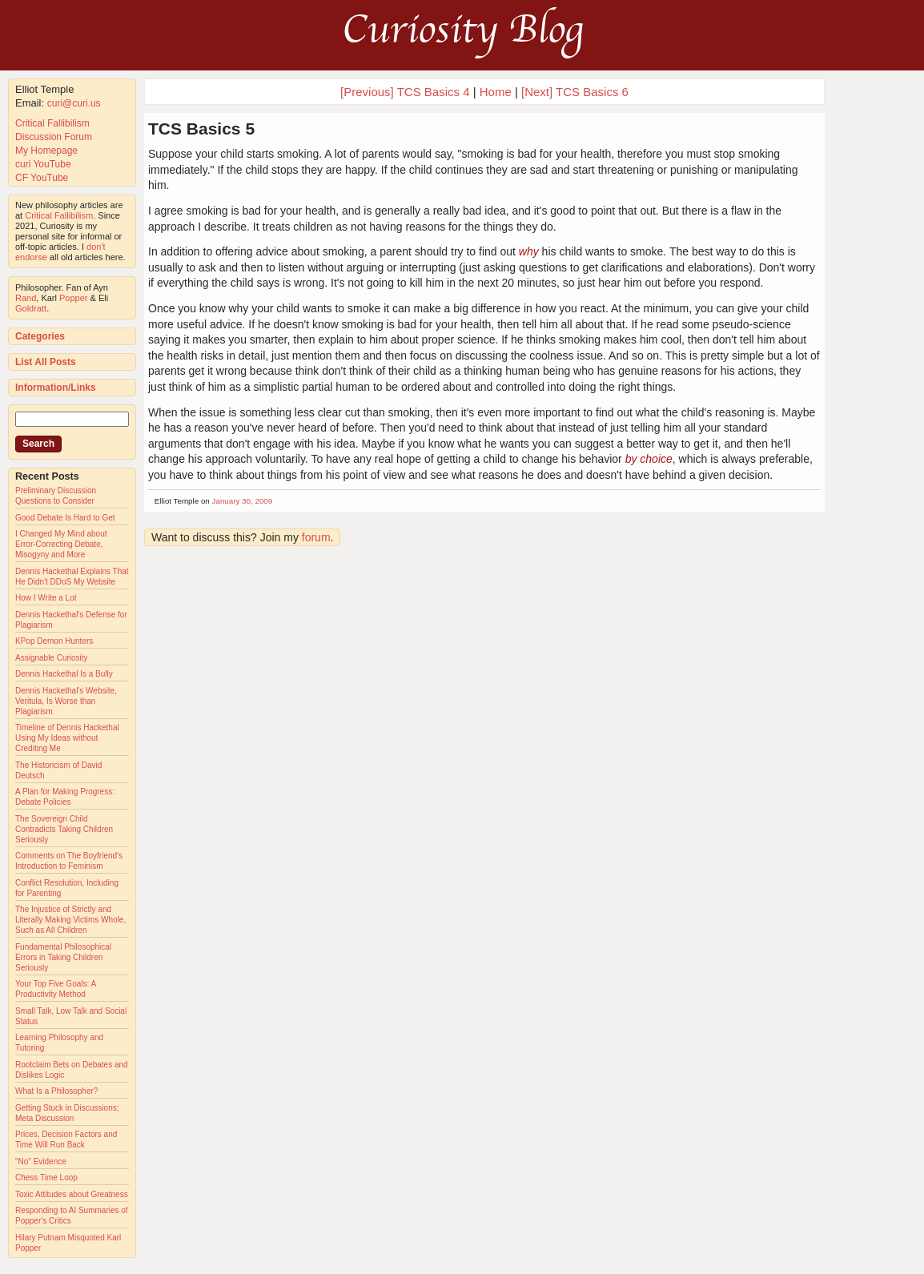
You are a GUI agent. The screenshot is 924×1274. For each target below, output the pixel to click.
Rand (25, 298)
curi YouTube (43, 164)
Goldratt (30, 308)
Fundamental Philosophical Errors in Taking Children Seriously (63, 957)
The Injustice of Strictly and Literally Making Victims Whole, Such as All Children (70, 919)
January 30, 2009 (242, 500)
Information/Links (55, 387)
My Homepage (46, 150)
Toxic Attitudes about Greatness (71, 1194)
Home (496, 91)
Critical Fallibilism (52, 123)
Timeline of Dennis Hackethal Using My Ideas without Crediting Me (67, 738)
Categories (40, 336)
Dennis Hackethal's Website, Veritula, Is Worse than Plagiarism (66, 701)
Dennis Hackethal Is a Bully (64, 673)
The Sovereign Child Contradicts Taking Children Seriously (64, 829)
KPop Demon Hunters (54, 641)
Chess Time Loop (46, 1177)
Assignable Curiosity (51, 657)
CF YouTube (41, 177)
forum (316, 537)
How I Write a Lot (46, 597)
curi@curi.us (74, 103)
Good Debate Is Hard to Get (65, 517)
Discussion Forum (53, 137)
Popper (73, 298)
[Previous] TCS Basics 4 (404, 91)
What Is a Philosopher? (56, 1091)
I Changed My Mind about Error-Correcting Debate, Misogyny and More (61, 544)
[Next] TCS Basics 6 (575, 91)
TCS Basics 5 (201, 128)
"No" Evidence (40, 1161)
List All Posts (45, 362)
